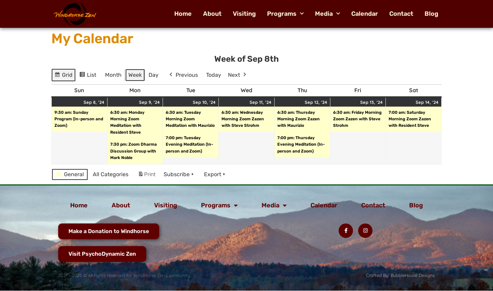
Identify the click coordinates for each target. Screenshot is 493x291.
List (89, 76)
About (212, 13)
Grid (64, 76)
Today (213, 75)
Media (327, 13)
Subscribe (179, 174)
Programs (285, 13)
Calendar (364, 13)
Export (215, 174)
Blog (431, 13)
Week (135, 75)
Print (146, 176)
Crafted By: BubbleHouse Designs (400, 275)
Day (154, 75)
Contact (401, 13)
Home (183, 13)
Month (113, 75)
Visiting (244, 13)
